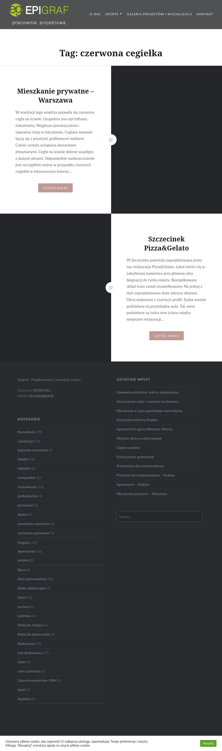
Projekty (24, 543)
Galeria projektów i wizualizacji (159, 14)
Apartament (26, 551)
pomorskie (25, 505)
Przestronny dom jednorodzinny (140, 466)
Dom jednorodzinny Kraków (137, 420)
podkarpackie (28, 496)
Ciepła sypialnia (128, 448)
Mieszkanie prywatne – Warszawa (142, 494)
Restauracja (26, 644)
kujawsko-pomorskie (33, 450)
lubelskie (24, 468)
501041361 (42, 390)
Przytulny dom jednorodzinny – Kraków (146, 475)
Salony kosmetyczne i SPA (37, 680)
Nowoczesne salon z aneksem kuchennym (147, 401)
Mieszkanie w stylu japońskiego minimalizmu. (150, 411)
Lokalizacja (26, 441)
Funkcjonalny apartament (135, 457)
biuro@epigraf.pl (41, 396)
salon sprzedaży (29, 671)
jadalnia (23, 560)
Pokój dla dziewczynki (34, 634)
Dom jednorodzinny (32, 579)
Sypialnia (24, 699)
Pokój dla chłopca (31, 625)
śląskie (22, 514)
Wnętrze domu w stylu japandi (139, 438)
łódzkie (23, 459)
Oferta (112, 14)
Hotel (22, 597)
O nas (95, 14)
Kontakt (205, 14)
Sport (22, 690)
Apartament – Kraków (133, 484)
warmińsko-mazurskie (34, 524)
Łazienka (24, 616)
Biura (21, 570)
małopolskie (27, 478)
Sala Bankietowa (30, 653)
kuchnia (23, 607)
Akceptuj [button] (208, 743)
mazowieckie (27, 487)
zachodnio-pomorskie (33, 533)
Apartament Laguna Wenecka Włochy (145, 429)
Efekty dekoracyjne (32, 588)
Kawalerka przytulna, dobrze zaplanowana (148, 392)
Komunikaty (26, 432)
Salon (22, 662)
